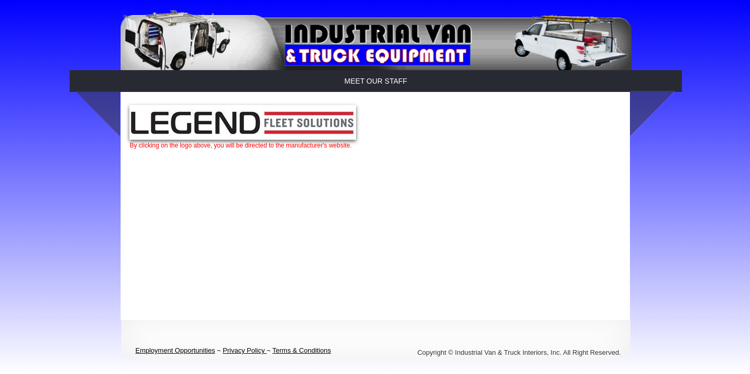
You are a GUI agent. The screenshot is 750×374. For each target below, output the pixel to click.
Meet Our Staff (376, 81)
